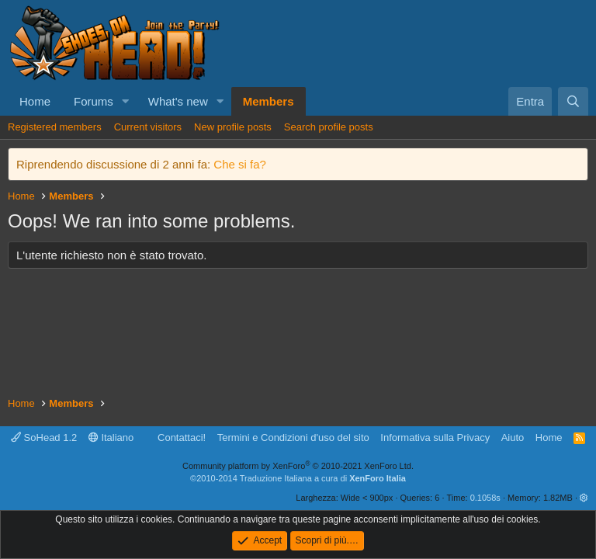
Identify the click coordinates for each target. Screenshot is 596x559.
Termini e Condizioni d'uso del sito (293, 437)
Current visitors (148, 127)
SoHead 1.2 (44, 437)
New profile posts (233, 127)
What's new (178, 101)
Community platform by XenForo (298, 465)
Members (268, 101)
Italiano (111, 437)
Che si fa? (239, 164)
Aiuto (513, 437)
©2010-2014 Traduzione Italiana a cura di (298, 478)
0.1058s (485, 497)
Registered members (55, 127)
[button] (126, 101)
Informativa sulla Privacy (435, 437)
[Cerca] (573, 101)
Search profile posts (328, 127)
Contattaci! (182, 437)
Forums (93, 101)
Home (34, 101)
